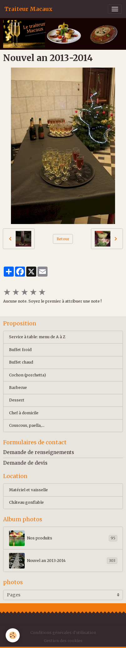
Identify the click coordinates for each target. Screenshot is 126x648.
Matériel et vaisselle (28, 489)
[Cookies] (13, 635)
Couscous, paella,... (26, 425)
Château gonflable (26, 502)
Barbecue (18, 387)
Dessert (16, 400)
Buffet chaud (21, 362)
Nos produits (63, 538)
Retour (63, 239)
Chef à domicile (23, 413)
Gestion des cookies (63, 640)
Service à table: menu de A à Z (37, 336)
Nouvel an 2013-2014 (63, 561)
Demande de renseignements (38, 452)
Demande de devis (25, 463)
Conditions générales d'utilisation (63, 632)
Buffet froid (20, 349)
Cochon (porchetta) (27, 375)
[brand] (28, 9)
